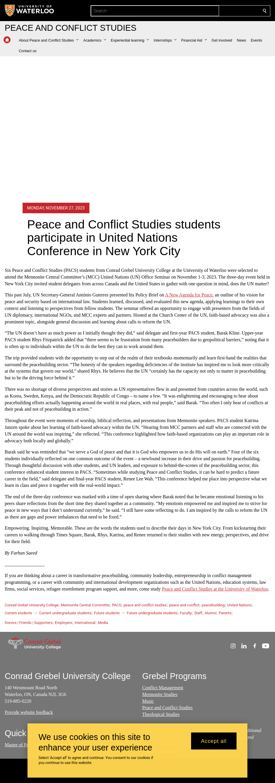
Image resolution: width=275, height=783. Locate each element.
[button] (48, 40)
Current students (18, 613)
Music (148, 700)
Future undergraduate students (152, 613)
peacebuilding (213, 605)
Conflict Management (162, 687)
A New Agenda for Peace (189, 294)
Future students (107, 613)
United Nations (239, 605)
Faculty (186, 613)
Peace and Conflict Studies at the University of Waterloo (215, 588)
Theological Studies (161, 714)
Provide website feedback (29, 712)
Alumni (210, 613)
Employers (63, 622)
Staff (198, 613)
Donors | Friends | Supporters (28, 622)
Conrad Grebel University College (31, 605)
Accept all (214, 741)
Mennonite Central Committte (85, 605)
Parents (225, 613)
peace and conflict (184, 605)
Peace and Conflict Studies (167, 707)
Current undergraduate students (65, 613)
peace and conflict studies (145, 605)
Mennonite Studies (159, 694)
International (84, 622)
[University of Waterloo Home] (30, 10)
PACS (116, 605)
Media (103, 622)
